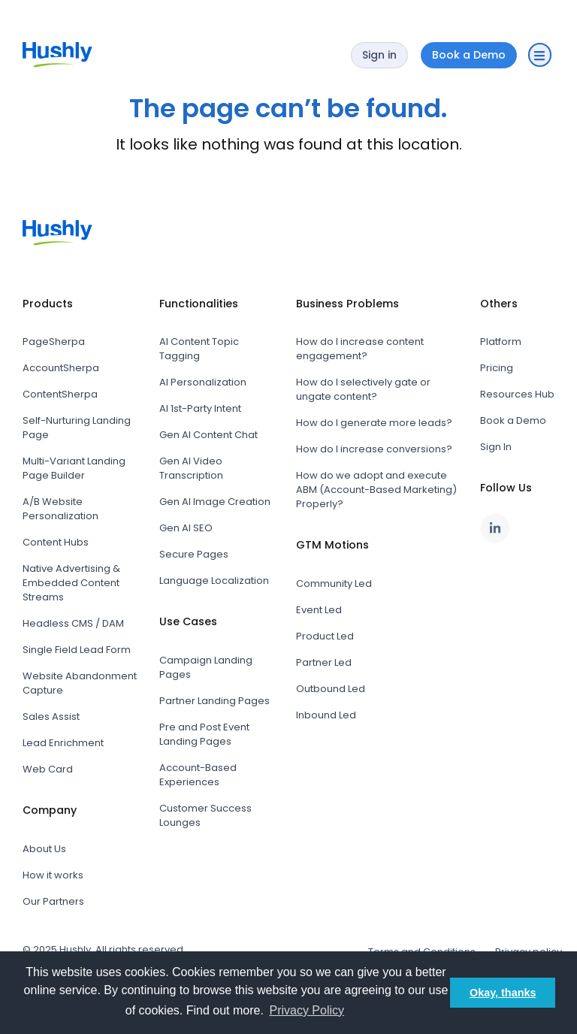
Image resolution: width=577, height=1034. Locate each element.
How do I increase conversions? (374, 449)
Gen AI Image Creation (214, 501)
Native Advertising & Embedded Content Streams (71, 582)
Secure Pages (193, 554)
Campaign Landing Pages (205, 667)
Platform (500, 341)
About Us (44, 849)
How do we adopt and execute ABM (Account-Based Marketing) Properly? (376, 489)
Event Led (319, 610)
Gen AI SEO (186, 528)
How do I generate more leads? (374, 423)
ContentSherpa (60, 394)
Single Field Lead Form (77, 649)
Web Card (48, 769)
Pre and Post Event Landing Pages (204, 734)
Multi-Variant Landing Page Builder (74, 468)
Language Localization (214, 580)
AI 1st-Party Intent (200, 408)
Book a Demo (513, 420)
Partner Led (324, 662)
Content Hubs (56, 542)
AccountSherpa (61, 368)
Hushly (75, 949)
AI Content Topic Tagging (199, 348)
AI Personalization (202, 382)
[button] (539, 55)
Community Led (334, 583)
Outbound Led (330, 689)
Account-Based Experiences (198, 774)
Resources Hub (517, 394)
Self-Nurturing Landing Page (77, 427)
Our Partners (53, 901)
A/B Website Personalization (60, 508)
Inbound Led (326, 715)
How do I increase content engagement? (360, 348)
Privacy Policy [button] (306, 1010)
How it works (53, 875)
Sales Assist (51, 716)
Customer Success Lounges (205, 815)
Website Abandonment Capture (80, 683)
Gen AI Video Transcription (191, 468)
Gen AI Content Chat (208, 435)
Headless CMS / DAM (73, 623)
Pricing (496, 368)
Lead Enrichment (63, 743)
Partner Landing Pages (214, 701)
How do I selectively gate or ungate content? (363, 389)
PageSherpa (54, 341)
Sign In (496, 447)
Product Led (325, 636)
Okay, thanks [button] (503, 993)
